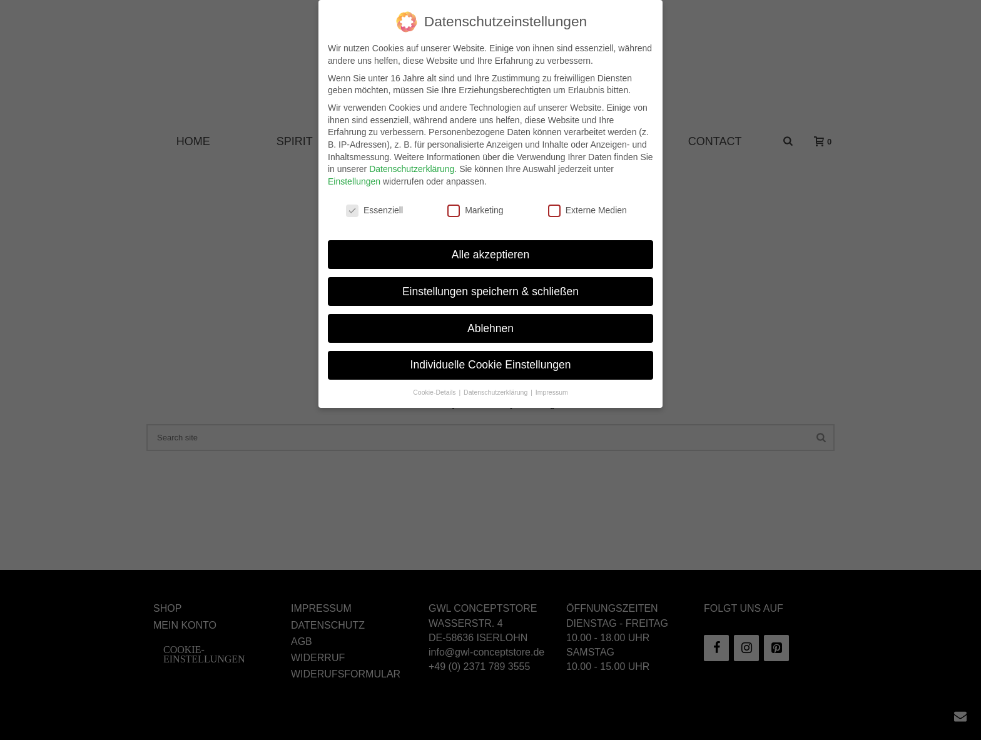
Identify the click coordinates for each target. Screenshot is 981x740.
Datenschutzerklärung (411, 159)
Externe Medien (587, 200)
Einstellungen (354, 171)
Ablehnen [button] (490, 318)
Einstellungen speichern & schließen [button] (490, 281)
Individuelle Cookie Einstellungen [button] (490, 355)
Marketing (475, 200)
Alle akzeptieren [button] (491, 244)
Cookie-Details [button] (435, 382)
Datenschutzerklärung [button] (496, 382)
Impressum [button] (552, 382)
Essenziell (374, 200)
